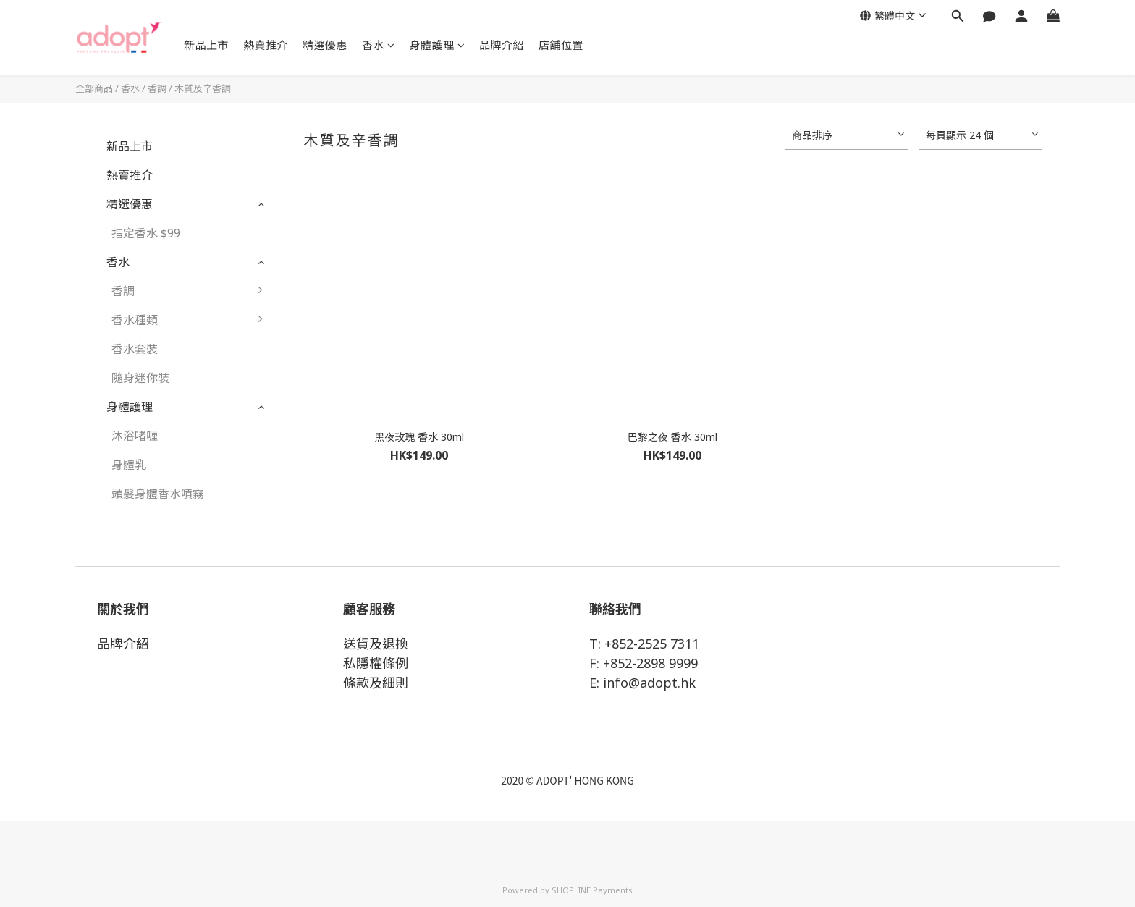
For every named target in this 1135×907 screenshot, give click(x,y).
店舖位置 (561, 45)
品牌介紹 (501, 45)
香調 (157, 88)
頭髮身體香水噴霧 (157, 494)
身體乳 (128, 465)
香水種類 (190, 319)
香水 (378, 45)
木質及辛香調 (202, 88)
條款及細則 (375, 682)
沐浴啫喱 (134, 436)
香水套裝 (134, 349)
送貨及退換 (375, 643)
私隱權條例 (375, 663)
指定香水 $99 (145, 233)
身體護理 (437, 45)
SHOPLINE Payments (592, 890)
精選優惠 (325, 45)
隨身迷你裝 (140, 378)
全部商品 (94, 88)
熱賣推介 (265, 45)
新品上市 (206, 45)
